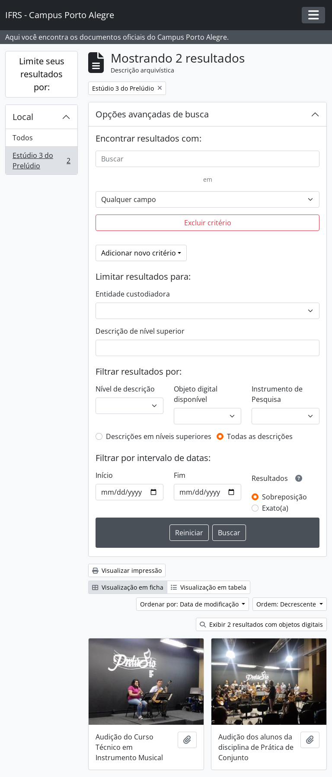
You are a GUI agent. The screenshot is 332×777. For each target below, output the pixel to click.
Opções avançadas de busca (152, 114)
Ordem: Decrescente (287, 604)
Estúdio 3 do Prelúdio (41, 161)
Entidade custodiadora (133, 294)
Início (104, 475)
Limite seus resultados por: (41, 74)
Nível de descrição (125, 389)
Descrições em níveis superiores (158, 436)
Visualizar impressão (127, 570)
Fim (179, 475)
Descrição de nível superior (140, 331)
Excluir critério (207, 222)
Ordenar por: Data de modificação (190, 604)
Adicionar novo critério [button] (138, 253)
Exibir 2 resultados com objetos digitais (261, 624)
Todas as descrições (260, 436)
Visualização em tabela (208, 587)
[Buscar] (207, 159)
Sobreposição (284, 497)
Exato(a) (275, 508)
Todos (23, 137)
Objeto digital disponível (195, 394)
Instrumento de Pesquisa (277, 394)
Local (23, 117)
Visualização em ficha (127, 587)
